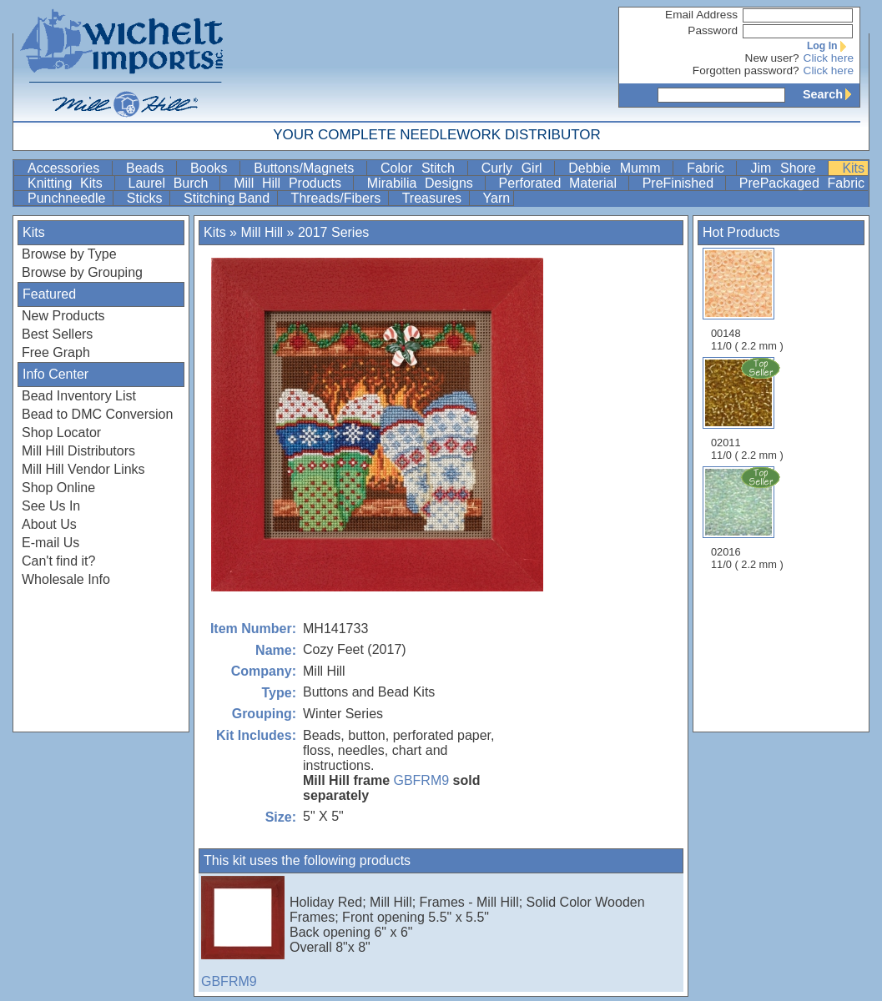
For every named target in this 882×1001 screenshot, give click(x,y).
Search (831, 94)
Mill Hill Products (292, 183)
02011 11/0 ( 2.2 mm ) (748, 408)
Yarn (497, 198)
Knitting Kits (69, 183)
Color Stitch (422, 168)
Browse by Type (69, 254)
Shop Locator (61, 432)
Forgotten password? (746, 70)
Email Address (701, 14)
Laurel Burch (173, 183)
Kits (853, 168)
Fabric (710, 168)
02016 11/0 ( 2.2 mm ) (748, 518)
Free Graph (56, 352)
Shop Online (58, 487)
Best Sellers (57, 334)
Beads (149, 168)
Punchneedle (68, 198)
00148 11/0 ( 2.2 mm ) (747, 300)
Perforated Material (562, 183)
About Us (49, 524)
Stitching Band (229, 198)
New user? (772, 58)
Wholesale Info (66, 579)
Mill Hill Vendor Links (83, 469)
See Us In (51, 506)
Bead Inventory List (79, 396)
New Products (63, 316)
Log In (830, 46)
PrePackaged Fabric (801, 183)
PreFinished (682, 183)
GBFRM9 (421, 780)
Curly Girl (516, 168)
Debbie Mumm (618, 168)
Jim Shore (787, 168)
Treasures (434, 198)
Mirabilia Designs (424, 183)
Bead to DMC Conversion (97, 414)
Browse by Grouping (82, 272)
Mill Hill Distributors (78, 451)
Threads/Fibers (338, 198)
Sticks (146, 198)
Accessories (68, 168)
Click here (829, 58)
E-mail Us (50, 543)
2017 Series (333, 232)
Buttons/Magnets (308, 168)
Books (213, 168)
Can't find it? (58, 561)
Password (713, 30)
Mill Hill (261, 232)
